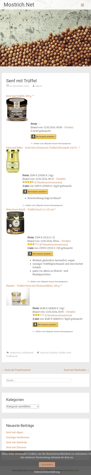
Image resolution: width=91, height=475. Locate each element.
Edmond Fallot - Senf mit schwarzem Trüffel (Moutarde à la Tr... (43, 147)
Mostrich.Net (19, 5)
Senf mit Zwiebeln (16, 442)
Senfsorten (15, 352)
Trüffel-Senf (65, 352)
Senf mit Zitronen (16, 447)
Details (68, 127)
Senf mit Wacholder (76, 369)
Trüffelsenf (27, 352)
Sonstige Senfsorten (17, 437)
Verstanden (47, 464)
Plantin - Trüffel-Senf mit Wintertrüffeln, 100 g (34, 285)
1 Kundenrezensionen (58, 315)
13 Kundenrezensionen (54, 244)
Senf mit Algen (14, 432)
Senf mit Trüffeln (49, 352)
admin (38, 86)
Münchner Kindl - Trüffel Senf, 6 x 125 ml (31, 209)
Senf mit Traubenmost (16, 369)
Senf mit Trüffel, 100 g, (20, 95)
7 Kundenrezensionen (48, 182)
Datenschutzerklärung (47, 471)
